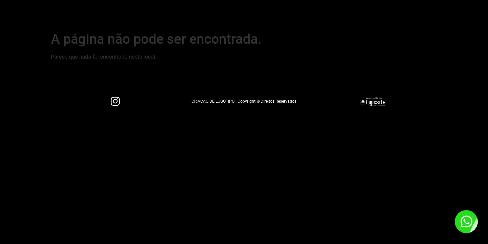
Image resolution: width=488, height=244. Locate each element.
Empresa (182, 15)
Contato (263, 15)
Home (147, 15)
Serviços (222, 15)
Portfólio (305, 15)
